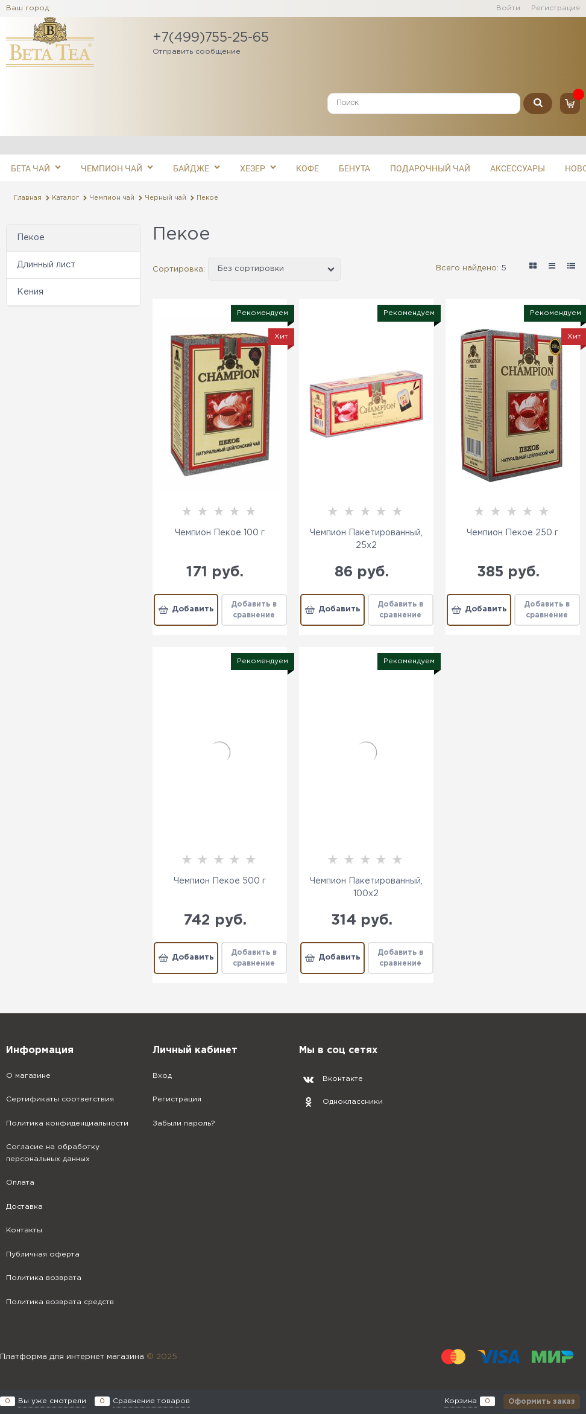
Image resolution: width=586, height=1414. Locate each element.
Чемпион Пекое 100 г (220, 533)
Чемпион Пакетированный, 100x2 (366, 887)
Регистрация (555, 8)
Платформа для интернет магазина (72, 1357)
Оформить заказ (541, 1401)
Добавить (193, 609)
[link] (533, 266)
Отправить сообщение (197, 51)
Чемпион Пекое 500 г (220, 881)
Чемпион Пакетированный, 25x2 (366, 539)
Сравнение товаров (151, 1401)
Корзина (460, 1401)
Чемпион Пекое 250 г (512, 533)
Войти (508, 8)
